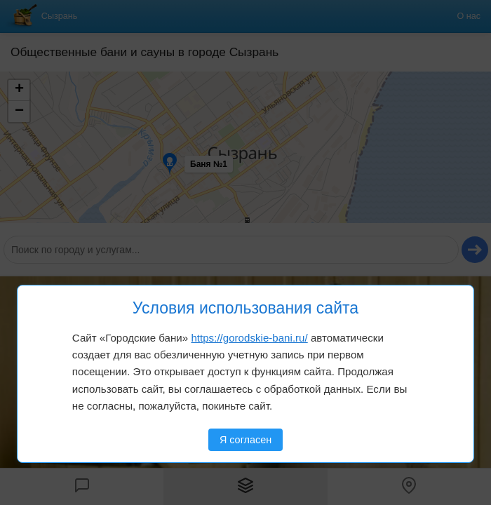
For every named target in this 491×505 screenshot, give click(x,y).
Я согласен (245, 439)
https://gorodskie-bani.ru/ (249, 338)
